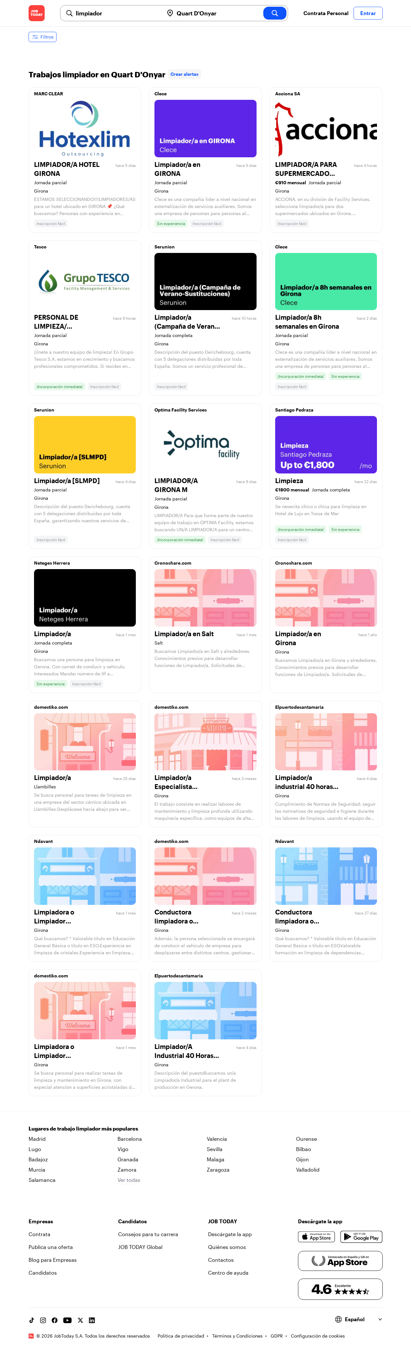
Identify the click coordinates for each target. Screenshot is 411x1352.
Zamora (127, 1169)
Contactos (221, 1260)
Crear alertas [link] (184, 74)
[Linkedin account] (92, 1320)
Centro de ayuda (228, 1273)
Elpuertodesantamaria (299, 707)
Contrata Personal (325, 13)
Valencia (217, 1139)
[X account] (80, 1320)
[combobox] (117, 13)
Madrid (37, 1139)
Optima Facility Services (180, 409)
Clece (160, 93)
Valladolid (307, 1169)
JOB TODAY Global (140, 1247)
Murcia (37, 1169)
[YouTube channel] (67, 1320)
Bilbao (303, 1149)
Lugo (35, 1149)
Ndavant (43, 841)
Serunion (164, 246)
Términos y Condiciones (237, 1336)
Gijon (302, 1159)
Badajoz (38, 1159)
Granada (128, 1159)
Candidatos (43, 1273)
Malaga (215, 1159)
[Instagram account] (43, 1320)
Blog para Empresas (53, 1260)
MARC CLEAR (48, 93)
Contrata (39, 1234)
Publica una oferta (51, 1247)
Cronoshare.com (172, 563)
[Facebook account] (54, 1320)
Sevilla (215, 1149)
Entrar (368, 13)
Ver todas (129, 1180)
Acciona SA (287, 93)
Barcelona (130, 1139)
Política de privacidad (181, 1336)
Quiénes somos (227, 1247)
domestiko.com (51, 707)
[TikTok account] (31, 1320)
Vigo (123, 1149)
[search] (274, 13)
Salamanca (42, 1180)
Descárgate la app (230, 1234)
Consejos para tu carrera (148, 1234)
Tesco (40, 246)
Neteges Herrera (52, 563)
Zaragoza (218, 1169)
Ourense (306, 1139)
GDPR (277, 1336)
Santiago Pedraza (294, 409)
